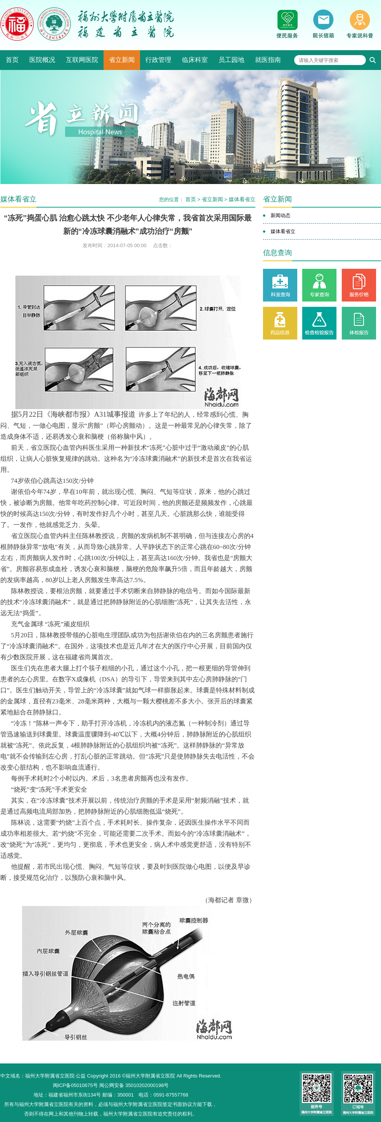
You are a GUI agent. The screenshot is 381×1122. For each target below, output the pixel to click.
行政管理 (158, 59)
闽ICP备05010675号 (75, 1085)
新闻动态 (280, 215)
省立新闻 (122, 59)
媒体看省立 (242, 199)
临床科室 (195, 59)
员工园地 (231, 59)
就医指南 (268, 59)
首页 (12, 59)
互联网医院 (82, 59)
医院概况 (42, 59)
